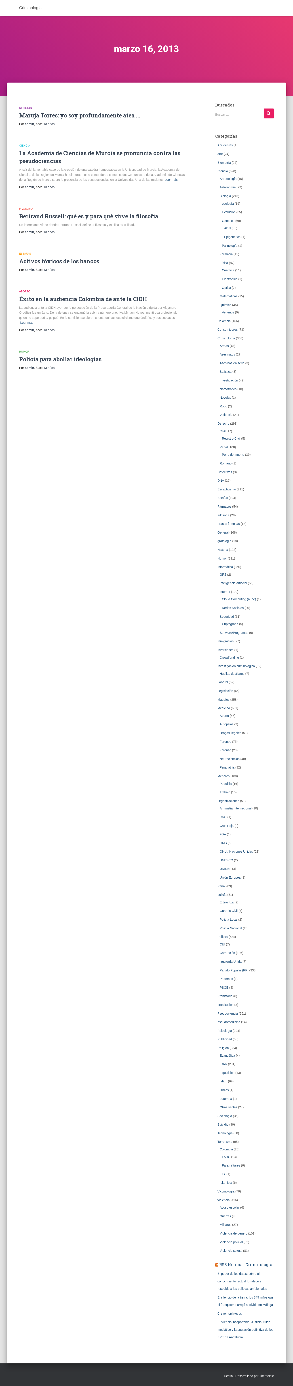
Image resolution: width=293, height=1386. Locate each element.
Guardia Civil (229, 911)
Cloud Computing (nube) (239, 599)
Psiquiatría (227, 767)
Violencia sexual (231, 1250)
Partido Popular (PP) (234, 970)
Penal (224, 447)
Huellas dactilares (232, 673)
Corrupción (227, 953)
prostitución (225, 1005)
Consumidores (227, 329)
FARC (226, 1157)
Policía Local (228, 919)
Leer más (170, 179)
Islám (223, 1081)
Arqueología (228, 179)
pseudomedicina (228, 1022)
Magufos (223, 699)
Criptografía (230, 624)
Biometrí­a (224, 162)
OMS (223, 843)
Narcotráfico (228, 389)
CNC (223, 817)
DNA (220, 480)
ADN (227, 228)
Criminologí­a (226, 338)
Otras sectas (228, 1107)
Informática (225, 567)
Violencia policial (231, 1242)
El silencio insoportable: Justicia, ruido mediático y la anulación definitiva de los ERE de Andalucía (245, 1329)
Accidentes (225, 145)
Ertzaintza (227, 902)
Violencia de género (233, 1233)
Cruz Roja (227, 826)
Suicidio (222, 1124)
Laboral (222, 682)
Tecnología (225, 1133)
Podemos (226, 979)
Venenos (228, 312)
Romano (226, 463)
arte (220, 154)
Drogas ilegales (230, 733)
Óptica (226, 288)
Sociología (224, 1116)
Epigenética (232, 237)
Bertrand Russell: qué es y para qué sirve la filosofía (88, 216)
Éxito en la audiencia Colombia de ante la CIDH (83, 299)
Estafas (25, 253)
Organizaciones (228, 801)
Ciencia (24, 145)
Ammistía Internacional (235, 808)
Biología (225, 196)
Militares (225, 1224)
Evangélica (227, 1055)
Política (222, 937)
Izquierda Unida (231, 961)
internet (225, 592)
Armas (224, 346)
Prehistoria (224, 996)
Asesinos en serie (232, 363)
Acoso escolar (229, 1207)
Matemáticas (228, 296)
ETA (223, 1174)
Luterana (226, 1099)
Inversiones (225, 650)
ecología (228, 203)
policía (221, 894)
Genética (228, 221)
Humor (24, 351)
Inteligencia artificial (233, 583)
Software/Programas (234, 632)
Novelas (225, 397)
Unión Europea (230, 877)
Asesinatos (227, 354)
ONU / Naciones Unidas (236, 851)
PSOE (224, 987)
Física (224, 263)
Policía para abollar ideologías (60, 359)
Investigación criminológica (236, 666)
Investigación (229, 380)
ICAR (223, 1064)
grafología (224, 541)
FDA (223, 834)
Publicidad (224, 1039)
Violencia (226, 415)
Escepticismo (226, 489)
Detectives (224, 472)
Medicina (223, 708)
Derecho (223, 423)
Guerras (225, 1216)
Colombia (224, 321)
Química (225, 305)
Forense (225, 741)
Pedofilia (226, 784)
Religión (25, 108)
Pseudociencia (227, 1013)
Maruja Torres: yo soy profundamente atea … (79, 115)
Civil (223, 431)
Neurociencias (230, 759)
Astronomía (228, 187)
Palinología (229, 245)
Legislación (225, 691)
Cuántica (228, 270)
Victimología (225, 1191)
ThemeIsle (266, 1376)
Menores (223, 776)
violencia (223, 1200)
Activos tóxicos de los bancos (59, 261)
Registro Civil (231, 438)
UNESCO (226, 860)
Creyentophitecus (229, 1313)
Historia (222, 549)
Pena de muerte (233, 454)
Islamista (226, 1182)
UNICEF (225, 869)
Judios (224, 1090)
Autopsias (226, 724)
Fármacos (224, 506)
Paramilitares (231, 1165)
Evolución (229, 212)
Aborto (24, 291)
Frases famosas (228, 524)
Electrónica (229, 279)
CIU (222, 944)
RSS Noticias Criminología (245, 1264)
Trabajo (225, 792)
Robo (223, 406)
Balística (226, 371)
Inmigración (225, 641)
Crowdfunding (229, 657)
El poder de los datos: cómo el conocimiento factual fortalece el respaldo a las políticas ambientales (242, 1281)
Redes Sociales (233, 608)
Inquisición (227, 1073)
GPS (223, 574)
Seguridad (227, 616)
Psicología (224, 1031)
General (223, 532)
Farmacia (226, 254)
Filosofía (26, 208)
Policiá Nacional (231, 928)
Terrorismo (224, 1141)
